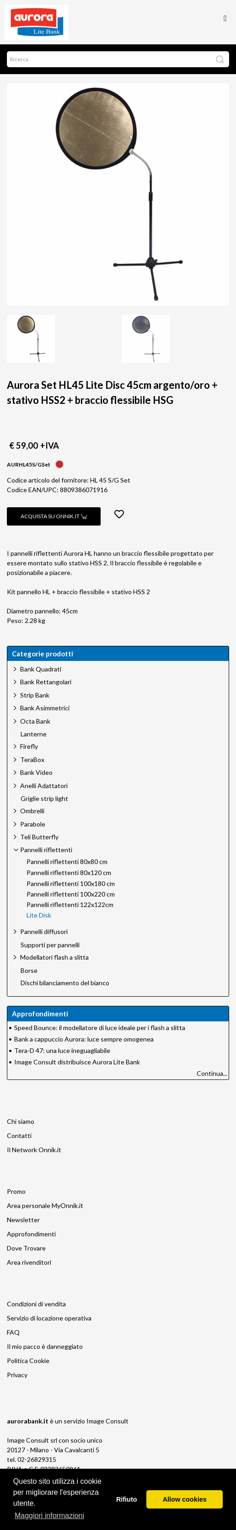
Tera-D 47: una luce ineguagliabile (62, 1050)
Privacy (17, 1375)
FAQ (13, 1332)
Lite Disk (39, 915)
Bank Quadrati (40, 669)
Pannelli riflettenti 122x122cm (70, 904)
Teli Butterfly (39, 837)
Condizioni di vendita (36, 1304)
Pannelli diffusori (44, 931)
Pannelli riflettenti (46, 850)
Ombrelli (32, 811)
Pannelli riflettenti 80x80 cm (67, 861)
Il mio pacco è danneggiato (45, 1346)
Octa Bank (35, 721)
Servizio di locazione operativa (49, 1318)
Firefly (29, 746)
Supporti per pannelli (50, 945)
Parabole (32, 824)
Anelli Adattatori (44, 785)
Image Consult (107, 1421)
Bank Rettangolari (45, 682)
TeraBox (32, 759)
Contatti (19, 1135)
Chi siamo (20, 1121)
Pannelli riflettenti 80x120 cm (69, 872)
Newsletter (23, 1220)
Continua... (212, 1073)
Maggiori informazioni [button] (49, 1515)
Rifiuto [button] (126, 1499)
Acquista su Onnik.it (54, 516)
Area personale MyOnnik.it (45, 1205)
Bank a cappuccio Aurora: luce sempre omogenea (84, 1039)
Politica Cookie (28, 1360)
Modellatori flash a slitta (54, 957)
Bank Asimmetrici (45, 708)
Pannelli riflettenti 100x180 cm (71, 883)
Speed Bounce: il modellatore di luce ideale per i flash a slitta (99, 1027)
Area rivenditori (29, 1262)
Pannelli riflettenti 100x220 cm (71, 894)
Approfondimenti (31, 1234)
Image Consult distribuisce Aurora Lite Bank (77, 1062)
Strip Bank (34, 695)
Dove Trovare (26, 1248)
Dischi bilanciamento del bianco (65, 983)
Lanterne (34, 734)
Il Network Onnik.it (34, 1150)
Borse (29, 970)
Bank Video (36, 772)
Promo (16, 1191)
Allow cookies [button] (185, 1499)
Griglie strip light (44, 798)
